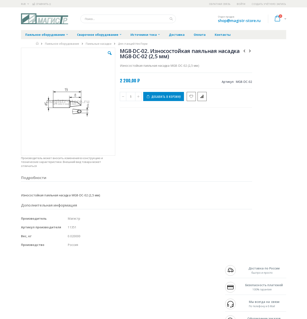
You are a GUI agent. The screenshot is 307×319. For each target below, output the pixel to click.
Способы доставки (192, 270)
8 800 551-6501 (235, 274)
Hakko (25, 262)
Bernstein (27, 299)
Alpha (43, 274)
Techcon (57, 290)
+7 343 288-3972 (234, 270)
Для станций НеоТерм (132, 43)
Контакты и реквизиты (195, 262)
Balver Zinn (28, 274)
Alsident (79, 262)
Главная (37, 43)
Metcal (53, 266)
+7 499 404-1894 (234, 262)
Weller (66, 262)
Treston (26, 290)
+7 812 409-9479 (234, 266)
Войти (241, 4)
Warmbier (41, 290)
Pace (54, 262)
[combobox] (128, 19)
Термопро (68, 266)
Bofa (24, 266)
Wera (53, 299)
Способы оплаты (190, 278)
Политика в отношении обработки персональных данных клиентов (135, 280)
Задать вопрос (121, 290)
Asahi (66, 274)
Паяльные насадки (98, 43)
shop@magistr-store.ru (239, 20)
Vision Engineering (33, 282)
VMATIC (71, 290)
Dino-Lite (54, 282)
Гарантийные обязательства (131, 262)
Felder (55, 274)
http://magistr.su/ (87, 316)
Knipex (42, 299)
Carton (68, 282)
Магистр (84, 266)
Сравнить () (41, 4)
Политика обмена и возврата (131, 270)
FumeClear (38, 266)
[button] (96, 56)
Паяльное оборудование (62, 43)
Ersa (36, 262)
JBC (45, 262)
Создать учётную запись (269, 4)
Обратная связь (219, 4)
